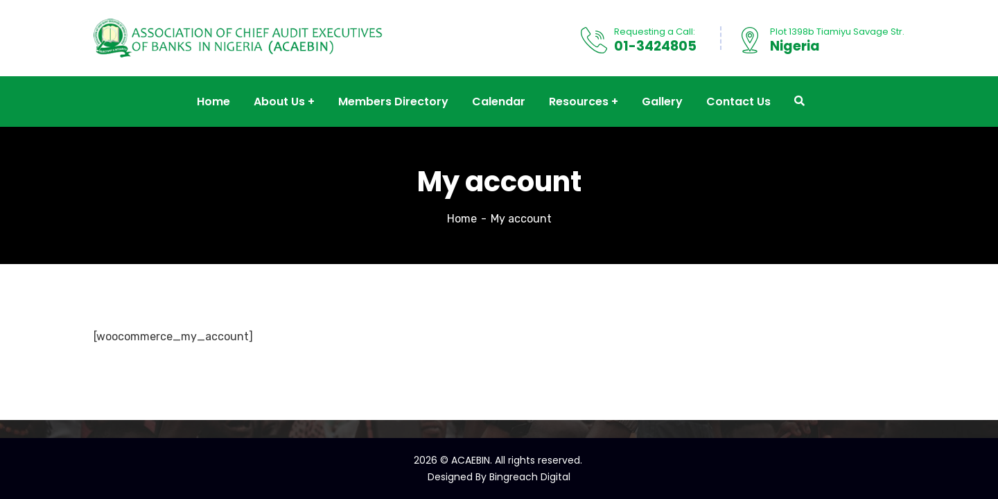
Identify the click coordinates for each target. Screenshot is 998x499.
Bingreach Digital (529, 477)
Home (462, 218)
